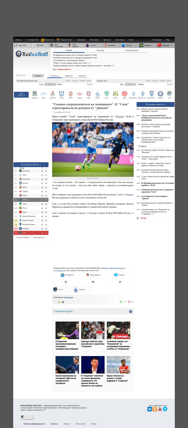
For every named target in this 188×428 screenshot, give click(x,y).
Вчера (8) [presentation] (82, 76)
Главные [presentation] (69, 50)
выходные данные (79, 408)
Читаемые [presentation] (100, 50)
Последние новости (155, 104)
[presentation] (35, 75)
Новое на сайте (80, 424)
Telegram (105, 268)
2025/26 (68, 80)
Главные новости (63, 69)
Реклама (93, 424)
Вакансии (67, 424)
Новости (75, 80)
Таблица (82, 80)
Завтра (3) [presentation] (68, 76)
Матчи (89, 80)
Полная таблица (23, 237)
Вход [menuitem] (168, 40)
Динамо (119, 116)
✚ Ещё (143, 218)
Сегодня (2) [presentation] (54, 76)
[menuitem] (65, 40)
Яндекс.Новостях (117, 268)
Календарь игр (38, 237)
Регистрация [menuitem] (156, 40)
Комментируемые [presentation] (132, 50)
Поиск (131, 40)
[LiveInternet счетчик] (27, 419)
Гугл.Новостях (60, 270)
